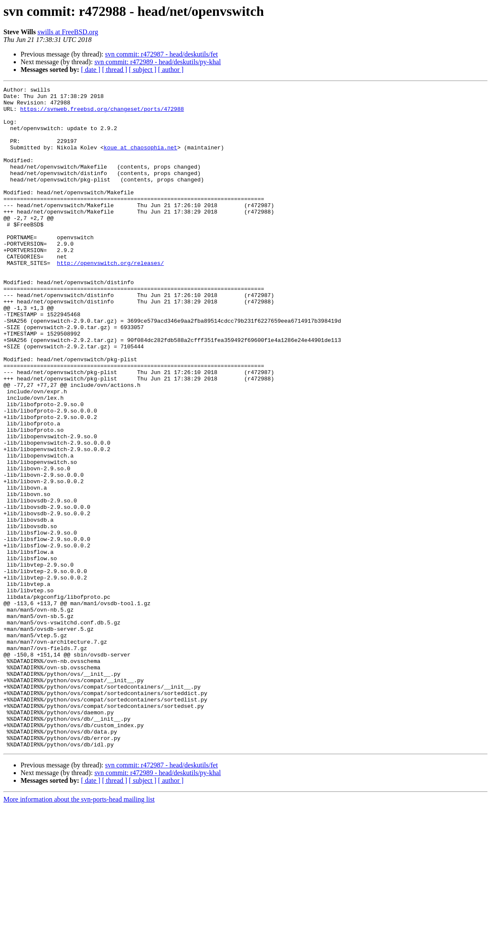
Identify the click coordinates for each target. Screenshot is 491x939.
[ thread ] (114, 69)
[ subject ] (142, 69)
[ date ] (90, 69)
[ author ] (171, 69)
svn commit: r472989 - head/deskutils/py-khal (157, 61)
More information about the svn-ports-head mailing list (79, 931)
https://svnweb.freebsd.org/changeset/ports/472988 (102, 114)
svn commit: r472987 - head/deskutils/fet (161, 54)
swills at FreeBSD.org (67, 32)
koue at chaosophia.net (140, 160)
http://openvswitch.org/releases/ (110, 299)
